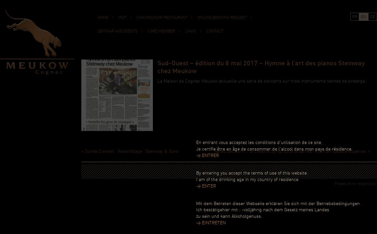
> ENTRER (207, 155)
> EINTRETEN (211, 223)
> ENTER (206, 186)
